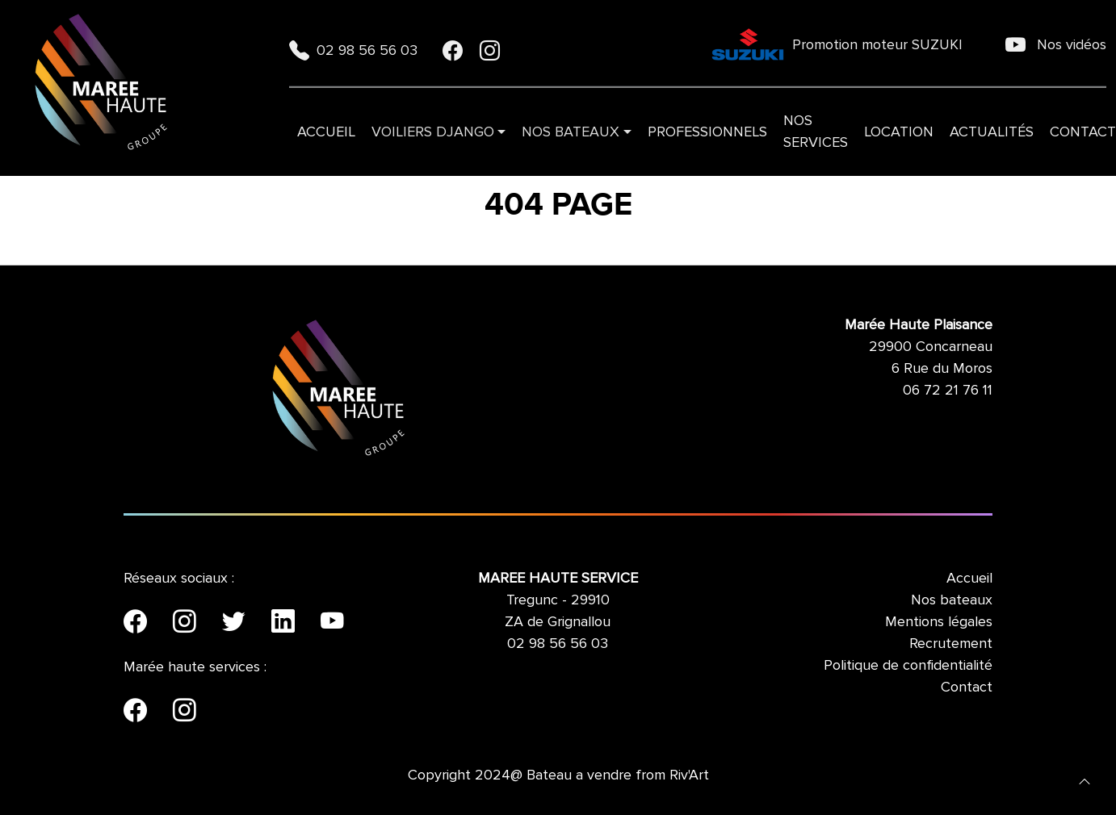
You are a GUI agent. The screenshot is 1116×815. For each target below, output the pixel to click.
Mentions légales (938, 621)
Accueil (326, 131)
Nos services (815, 131)
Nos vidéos (1055, 44)
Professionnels (707, 131)
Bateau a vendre (579, 775)
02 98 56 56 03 (355, 50)
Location (898, 131)
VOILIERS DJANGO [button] (432, 131)
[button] (1084, 780)
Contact (966, 687)
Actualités (992, 131)
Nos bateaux (951, 599)
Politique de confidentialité (908, 665)
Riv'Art (689, 775)
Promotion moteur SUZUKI (837, 44)
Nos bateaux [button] (570, 131)
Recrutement (950, 643)
